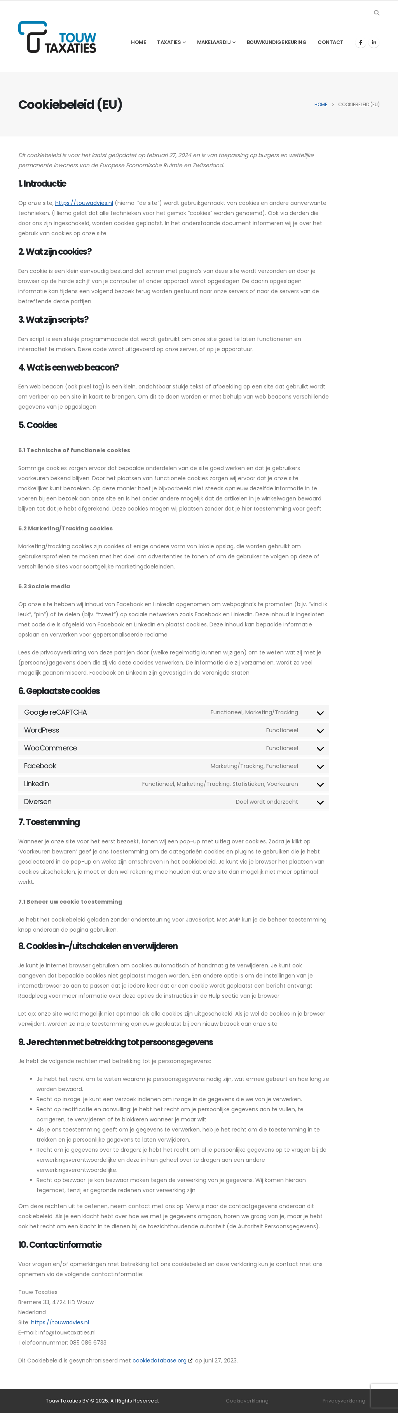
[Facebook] (360, 42)
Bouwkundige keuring (277, 42)
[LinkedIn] (373, 42)
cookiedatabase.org (160, 1360)
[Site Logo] (57, 37)
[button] (376, 13)
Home (138, 42)
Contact (331, 42)
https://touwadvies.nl (84, 203)
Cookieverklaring (247, 1400)
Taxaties (169, 42)
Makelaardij (214, 42)
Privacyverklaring (344, 1400)
